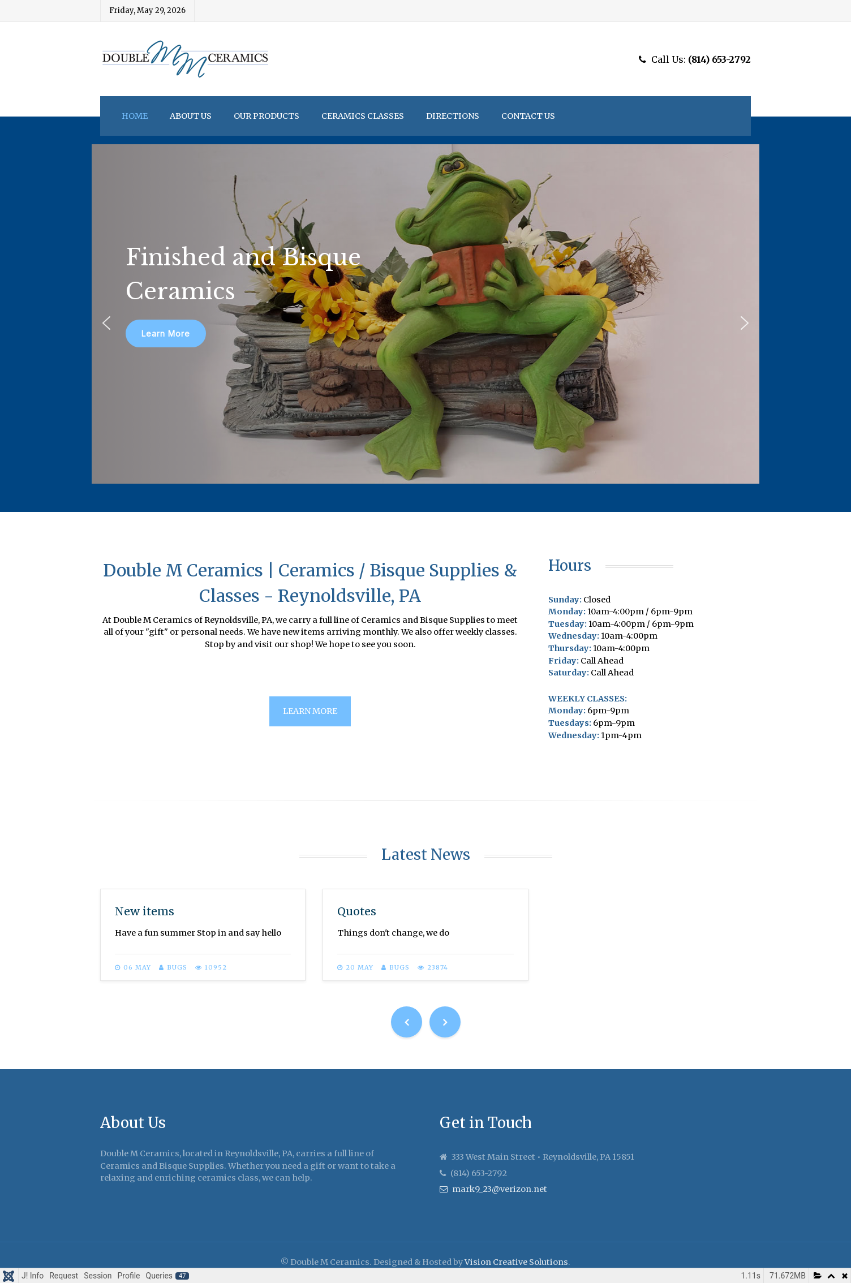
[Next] (445, 1021)
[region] (425, 314)
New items (144, 911)
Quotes (356, 911)
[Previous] (406, 1021)
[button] (106, 323)
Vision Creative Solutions (516, 1262)
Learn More (310, 711)
